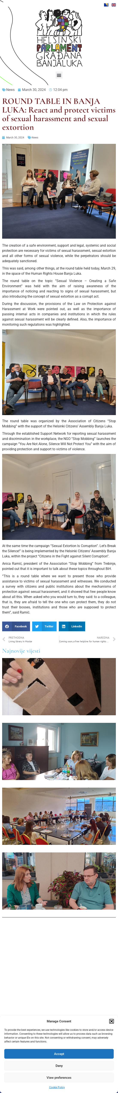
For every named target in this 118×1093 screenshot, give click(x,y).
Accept (59, 1054)
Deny (59, 1066)
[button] (111, 1021)
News (10, 90)
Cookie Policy (57, 1087)
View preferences (59, 1078)
